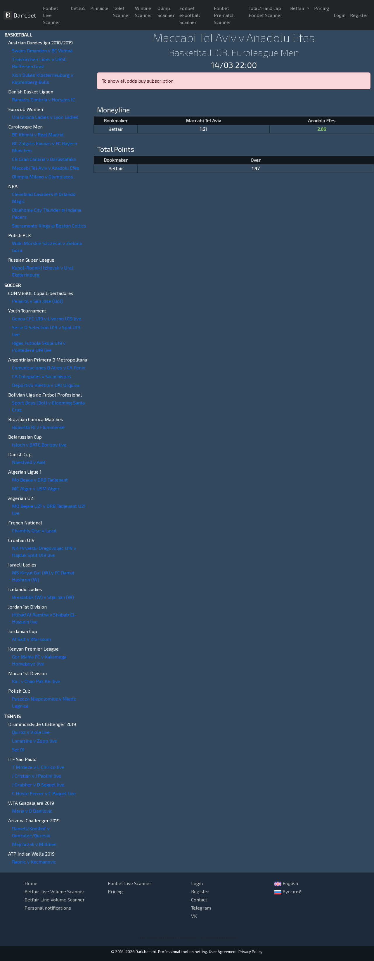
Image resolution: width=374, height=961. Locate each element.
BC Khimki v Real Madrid (37, 134)
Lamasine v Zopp (34, 740)
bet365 (78, 8)
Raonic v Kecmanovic (34, 861)
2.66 (321, 129)
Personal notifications (48, 907)
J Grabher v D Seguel (38, 784)
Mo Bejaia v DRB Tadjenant (40, 479)
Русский (288, 891)
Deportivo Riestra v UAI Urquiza (45, 385)
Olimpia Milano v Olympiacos (42, 176)
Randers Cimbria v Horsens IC (43, 99)
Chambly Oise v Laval (34, 530)
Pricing (321, 8)
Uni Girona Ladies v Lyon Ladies (45, 117)
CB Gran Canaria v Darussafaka (44, 159)
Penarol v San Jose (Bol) (37, 301)
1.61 (203, 129)
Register (359, 15)
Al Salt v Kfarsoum (31, 639)
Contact (199, 899)
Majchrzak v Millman (34, 844)
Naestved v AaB (28, 462)
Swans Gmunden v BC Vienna (42, 50)
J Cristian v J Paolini (36, 775)
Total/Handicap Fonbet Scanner (265, 11)
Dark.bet (20, 15)
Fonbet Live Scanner (51, 15)
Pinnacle (99, 8)
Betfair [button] (298, 8)
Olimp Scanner (166, 11)
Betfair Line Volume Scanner (55, 899)
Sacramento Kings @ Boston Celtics (49, 225)
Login (339, 15)
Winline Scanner (143, 11)
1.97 (255, 168)
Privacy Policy (250, 951)
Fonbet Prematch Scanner (224, 15)
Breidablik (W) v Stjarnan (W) (43, 597)
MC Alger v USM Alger (36, 488)
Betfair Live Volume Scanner (54, 891)
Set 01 (18, 749)
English (286, 883)
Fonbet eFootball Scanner (189, 15)
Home (31, 883)
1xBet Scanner (121, 11)
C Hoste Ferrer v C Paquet (44, 793)
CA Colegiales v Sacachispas (41, 376)
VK (194, 916)
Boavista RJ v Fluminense (38, 427)
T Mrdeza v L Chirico (38, 767)
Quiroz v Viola (31, 732)
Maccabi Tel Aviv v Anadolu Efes (45, 168)
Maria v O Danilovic (32, 811)
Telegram (201, 907)
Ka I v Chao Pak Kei (36, 681)
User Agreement (223, 951)
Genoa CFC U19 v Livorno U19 (46, 318)
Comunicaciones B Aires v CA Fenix (48, 367)
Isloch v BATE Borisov (39, 444)
